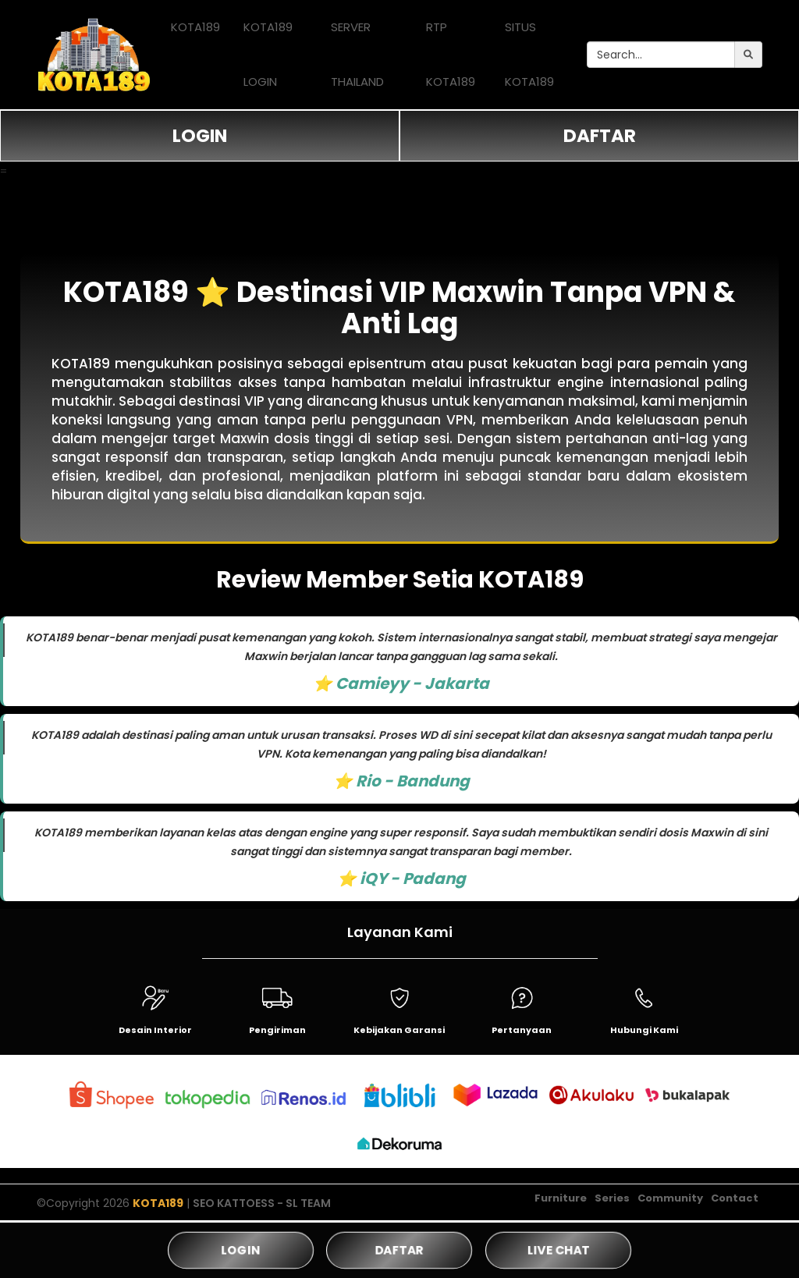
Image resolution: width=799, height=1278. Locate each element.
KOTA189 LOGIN (268, 54)
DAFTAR (599, 135)
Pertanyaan (522, 1030)
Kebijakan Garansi (399, 1030)
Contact (734, 1198)
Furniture (560, 1198)
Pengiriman (277, 1030)
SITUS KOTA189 (529, 54)
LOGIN (199, 135)
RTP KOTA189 (450, 54)
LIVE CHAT (558, 1249)
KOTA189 (195, 27)
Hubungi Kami (644, 1030)
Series (612, 1198)
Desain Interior (155, 1030)
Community (670, 1198)
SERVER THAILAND (357, 54)
